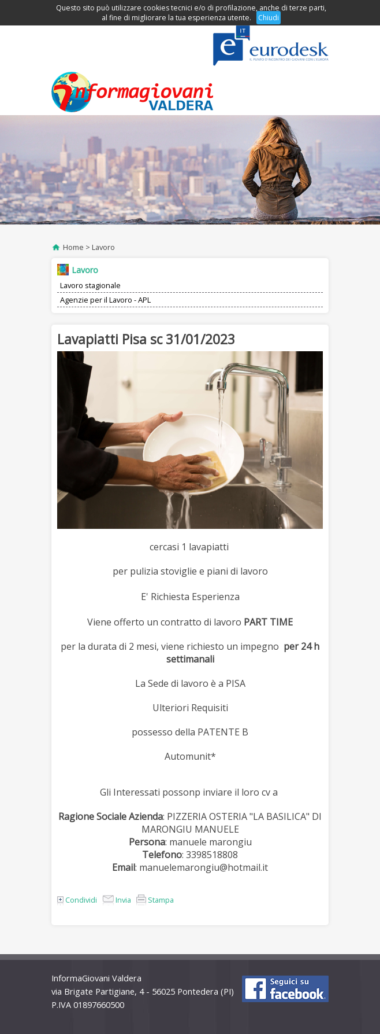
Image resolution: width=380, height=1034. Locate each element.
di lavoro (224, 622)
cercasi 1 (169, 546)
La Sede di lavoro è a (180, 683)
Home (73, 247)
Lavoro (103, 247)
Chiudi (268, 18)
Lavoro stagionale (90, 285)
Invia (116, 900)
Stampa (155, 900)
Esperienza (216, 596)
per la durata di (95, 646)
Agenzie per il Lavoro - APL (105, 300)
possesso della (165, 732)
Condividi (77, 900)
